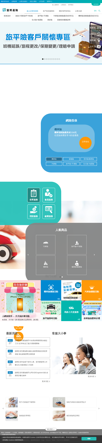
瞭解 (89, 438)
